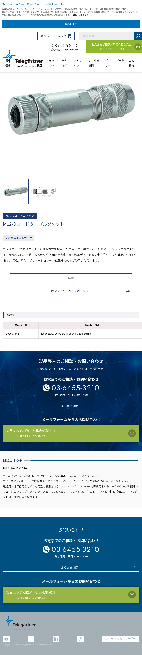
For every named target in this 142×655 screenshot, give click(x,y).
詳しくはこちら (80, 15)
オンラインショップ (53, 36)
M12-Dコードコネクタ (20, 216)
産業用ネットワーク (20, 238)
